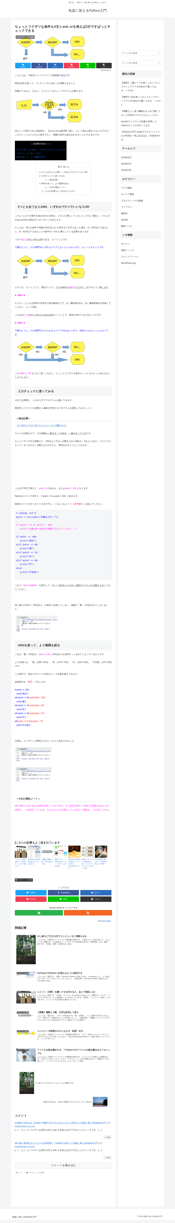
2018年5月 (126, 164)
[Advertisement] (63, 469)
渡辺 (63, 75)
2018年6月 (126, 157)
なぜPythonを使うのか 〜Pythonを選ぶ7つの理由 (101, 862)
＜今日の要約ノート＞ (57, 188)
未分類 (124, 220)
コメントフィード (130, 256)
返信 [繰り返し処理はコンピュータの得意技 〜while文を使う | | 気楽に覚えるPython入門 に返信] (107, 1161)
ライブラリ (126, 207)
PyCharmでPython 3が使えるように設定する (34, 862)
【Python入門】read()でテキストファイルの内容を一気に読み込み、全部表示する (140, 136)
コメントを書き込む (63, 1168)
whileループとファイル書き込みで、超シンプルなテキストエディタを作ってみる (88, 864)
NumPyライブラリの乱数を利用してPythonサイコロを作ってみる (139, 123)
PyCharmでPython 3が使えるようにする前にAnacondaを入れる (74, 864)
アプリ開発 (126, 188)
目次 (60, 166)
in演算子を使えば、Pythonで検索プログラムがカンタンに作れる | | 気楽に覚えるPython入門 (60, 1126)
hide (48, 144)
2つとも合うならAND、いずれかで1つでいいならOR (40, 149)
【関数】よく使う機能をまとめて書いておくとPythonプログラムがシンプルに (140, 113)
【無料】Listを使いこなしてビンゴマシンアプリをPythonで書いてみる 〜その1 (141, 101)
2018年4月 (126, 170)
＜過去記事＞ (53, 180)
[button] (159, 53)
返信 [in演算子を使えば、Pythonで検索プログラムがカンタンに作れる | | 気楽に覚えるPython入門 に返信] (107, 1140)
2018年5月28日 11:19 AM (25, 1150)
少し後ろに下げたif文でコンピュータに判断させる (41, 426)
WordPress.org (128, 263)
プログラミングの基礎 (24, 881)
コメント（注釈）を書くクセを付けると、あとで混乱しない (20, 863)
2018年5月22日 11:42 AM (25, 1129)
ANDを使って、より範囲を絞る (30, 157)
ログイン (125, 244)
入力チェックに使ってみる (28, 153)
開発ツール (126, 226)
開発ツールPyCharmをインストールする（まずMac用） (61, 863)
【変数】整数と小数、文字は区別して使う (47, 862)
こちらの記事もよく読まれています (59, 192)
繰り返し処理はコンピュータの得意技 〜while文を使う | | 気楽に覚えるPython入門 (56, 1146)
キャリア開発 (127, 194)
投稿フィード (127, 250)
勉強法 (124, 213)
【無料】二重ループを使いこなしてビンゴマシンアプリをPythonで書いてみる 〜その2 (140, 87)
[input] (141, 53)
